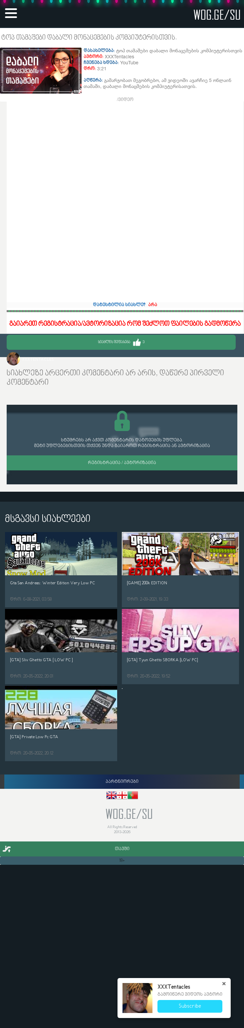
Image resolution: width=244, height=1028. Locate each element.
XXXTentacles (38, 359)
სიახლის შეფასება (121, 342)
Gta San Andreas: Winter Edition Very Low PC (52, 583)
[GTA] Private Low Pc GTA (34, 737)
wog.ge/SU (217, 14)
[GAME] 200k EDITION (147, 583)
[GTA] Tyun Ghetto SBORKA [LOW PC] (162, 660)
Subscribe (190, 1006)
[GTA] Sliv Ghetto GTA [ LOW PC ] (41, 660)
